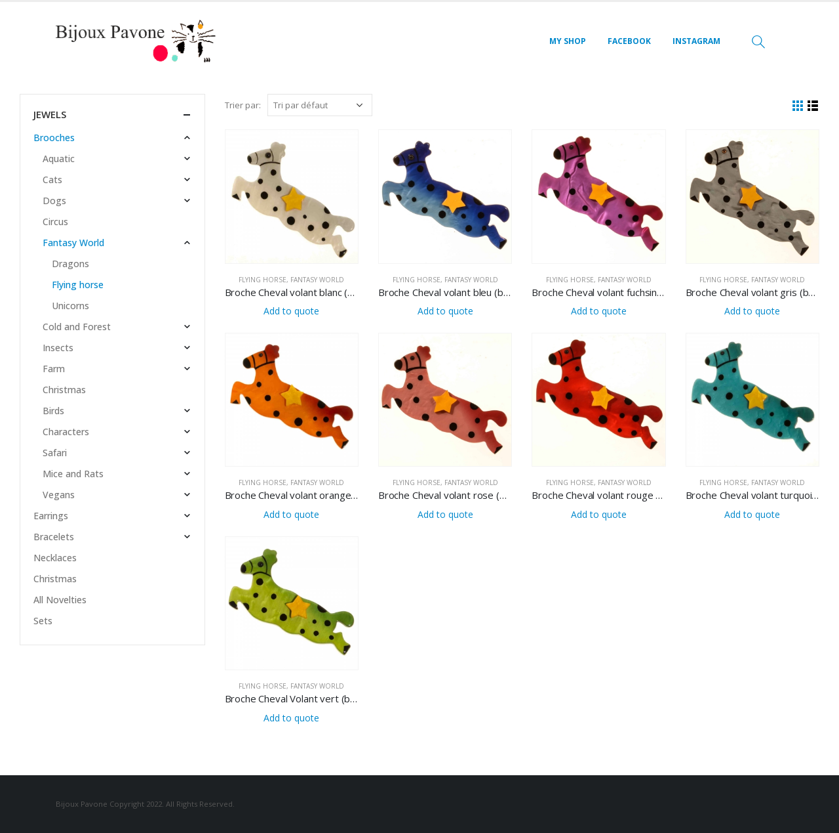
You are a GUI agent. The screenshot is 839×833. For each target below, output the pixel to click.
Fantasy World (317, 279)
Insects (58, 347)
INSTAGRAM (696, 41)
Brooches (54, 137)
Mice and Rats (73, 473)
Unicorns (70, 305)
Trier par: (243, 105)
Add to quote (291, 311)
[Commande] (319, 105)
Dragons (70, 263)
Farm (54, 368)
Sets (42, 620)
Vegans (59, 494)
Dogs (54, 200)
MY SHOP (567, 41)
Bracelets (53, 536)
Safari (55, 452)
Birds (53, 410)
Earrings (50, 515)
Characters (66, 431)
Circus (55, 221)
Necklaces (55, 557)
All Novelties (60, 599)
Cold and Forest (77, 326)
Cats (52, 179)
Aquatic (59, 158)
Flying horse (262, 279)
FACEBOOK (629, 41)
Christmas (64, 389)
